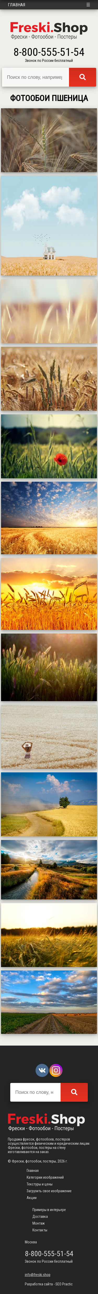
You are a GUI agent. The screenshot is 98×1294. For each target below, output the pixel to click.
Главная (16, 4)
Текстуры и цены (40, 1184)
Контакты (39, 1230)
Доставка (40, 1216)
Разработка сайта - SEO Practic (49, 1284)
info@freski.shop (37, 1275)
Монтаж (38, 1223)
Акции (32, 1198)
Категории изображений (45, 1177)
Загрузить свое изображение (49, 1191)
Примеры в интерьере (49, 1210)
